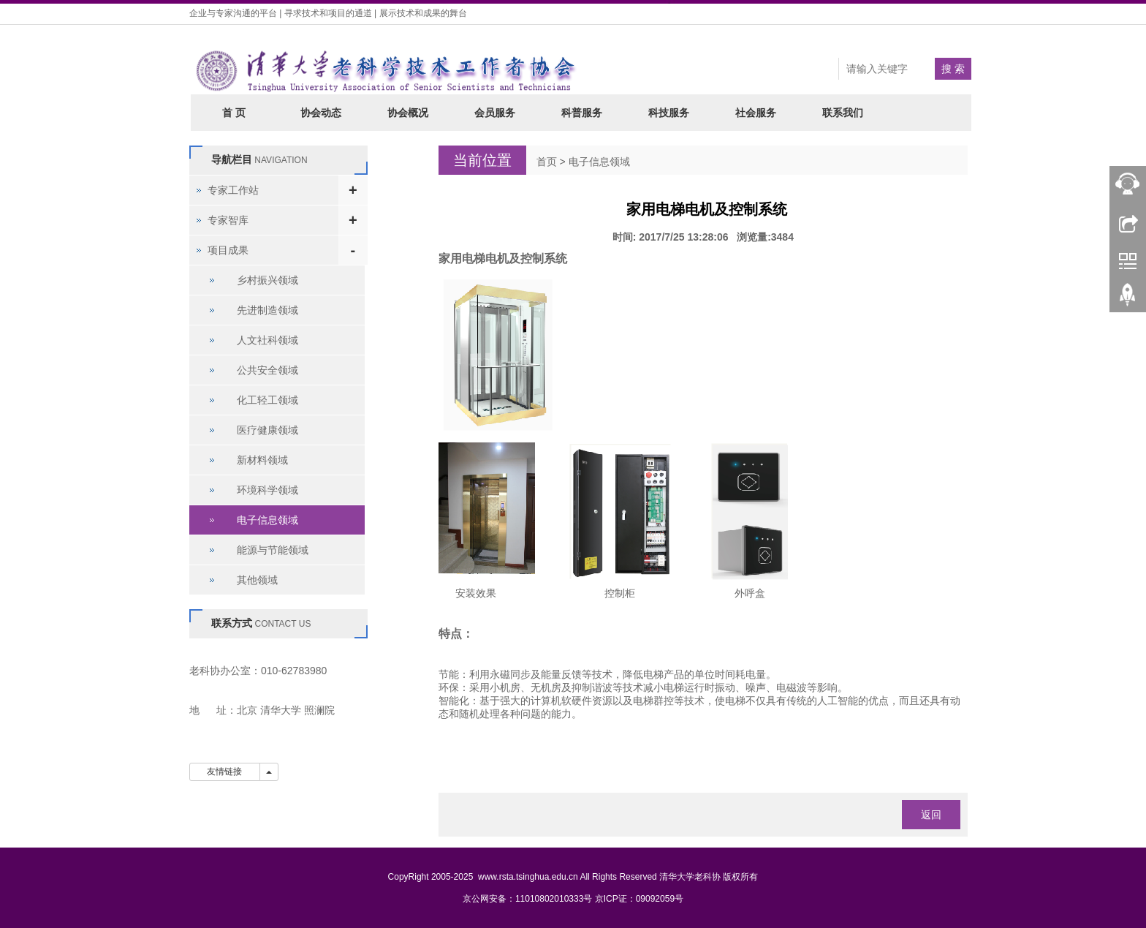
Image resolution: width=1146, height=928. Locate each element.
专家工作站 (233, 190)
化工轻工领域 (267, 400)
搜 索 (953, 69)
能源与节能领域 (272, 550)
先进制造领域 (267, 310)
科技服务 (668, 112)
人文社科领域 (267, 340)
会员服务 (494, 112)
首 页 (234, 112)
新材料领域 (262, 460)
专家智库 (228, 220)
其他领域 (257, 580)
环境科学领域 (267, 490)
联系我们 (842, 112)
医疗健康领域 (267, 430)
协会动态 (320, 112)
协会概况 (407, 112)
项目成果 (228, 250)
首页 (546, 161)
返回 (931, 815)
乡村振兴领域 (267, 280)
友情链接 (224, 771)
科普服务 (581, 112)
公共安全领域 (267, 370)
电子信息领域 (599, 161)
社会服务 (755, 112)
